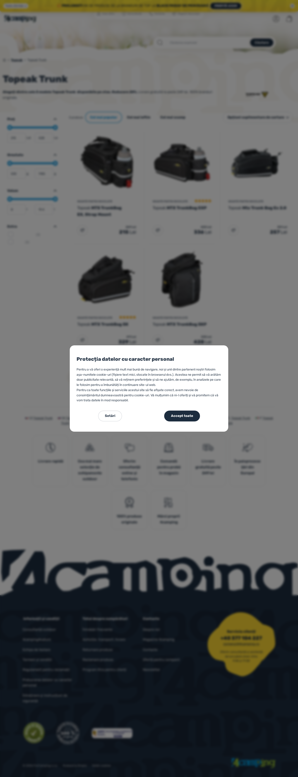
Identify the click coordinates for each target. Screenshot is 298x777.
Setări (110, 416)
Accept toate (182, 416)
